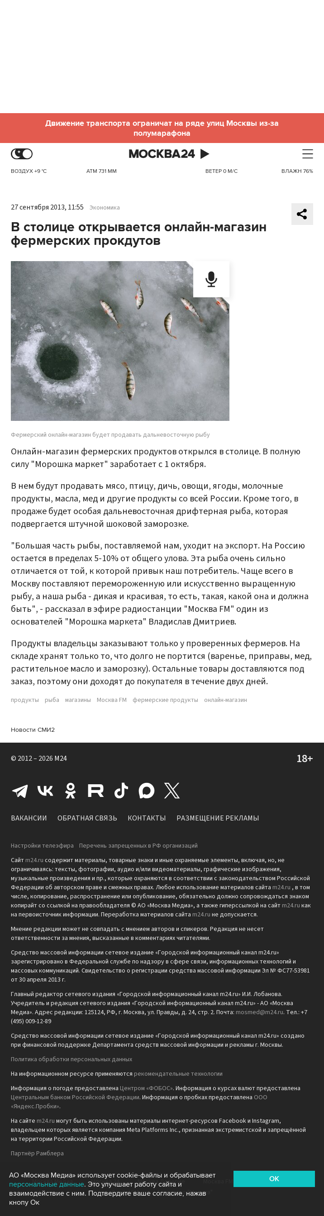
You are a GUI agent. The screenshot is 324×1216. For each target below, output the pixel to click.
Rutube (96, 791)
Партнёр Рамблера (37, 1153)
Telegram (20, 791)
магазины (78, 700)
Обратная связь (87, 818)
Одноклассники (71, 791)
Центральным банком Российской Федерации (75, 1097)
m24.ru (34, 860)
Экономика (105, 207)
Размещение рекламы (217, 818)
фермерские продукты (165, 700)
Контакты (147, 818)
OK (274, 1178)
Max (147, 791)
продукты (25, 700)
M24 (60, 758)
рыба (52, 700)
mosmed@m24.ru (259, 1012)
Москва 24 (162, 154)
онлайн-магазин (225, 700)
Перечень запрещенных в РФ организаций (138, 845)
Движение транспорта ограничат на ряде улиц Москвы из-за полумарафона (162, 128)
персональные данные (46, 1184)
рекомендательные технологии (178, 1073)
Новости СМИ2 (33, 730)
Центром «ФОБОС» (146, 1088)
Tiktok (121, 791)
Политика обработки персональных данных (71, 1059)
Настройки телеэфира (42, 845)
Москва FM (112, 700)
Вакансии (29, 818)
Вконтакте (45, 791)
